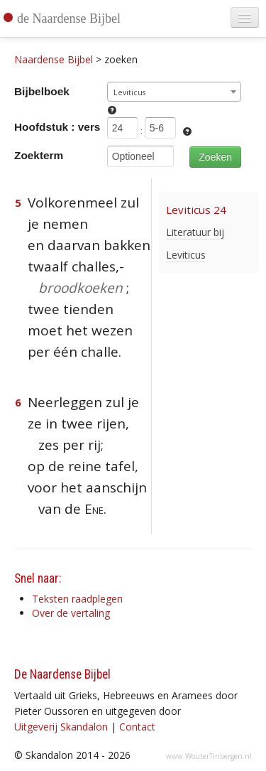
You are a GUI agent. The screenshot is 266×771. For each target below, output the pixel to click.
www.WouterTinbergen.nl (209, 756)
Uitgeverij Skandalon (61, 726)
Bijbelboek (42, 91)
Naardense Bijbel (53, 59)
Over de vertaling (71, 613)
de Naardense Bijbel (69, 18)
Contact (137, 726)
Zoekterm (38, 155)
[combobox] (174, 92)
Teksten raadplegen (77, 598)
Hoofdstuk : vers (57, 127)
